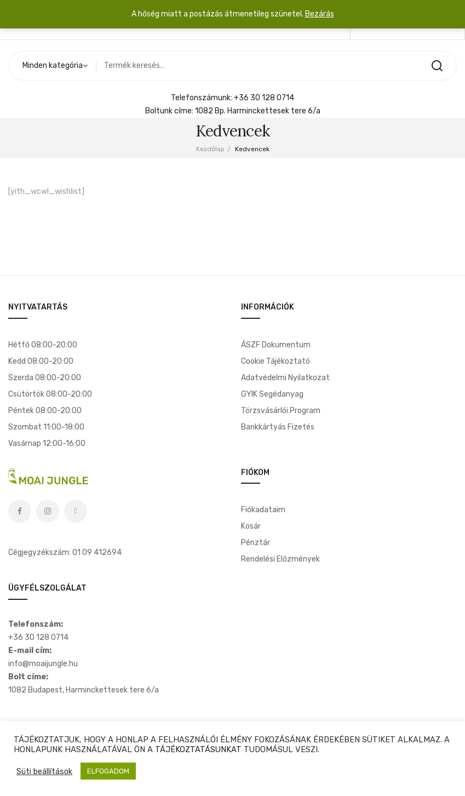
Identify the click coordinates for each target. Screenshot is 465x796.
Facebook (19, 511)
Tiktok (75, 511)
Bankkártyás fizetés (277, 427)
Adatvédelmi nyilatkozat (285, 377)
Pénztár (255, 542)
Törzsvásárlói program (280, 410)
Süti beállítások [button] (44, 771)
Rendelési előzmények (280, 559)
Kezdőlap (210, 149)
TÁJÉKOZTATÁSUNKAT (198, 749)
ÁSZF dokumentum (276, 345)
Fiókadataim (263, 509)
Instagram (47, 511)
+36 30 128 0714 (264, 97)
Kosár (251, 526)
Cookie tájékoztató (275, 361)
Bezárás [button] (319, 14)
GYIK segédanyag (272, 394)
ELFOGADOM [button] (108, 771)
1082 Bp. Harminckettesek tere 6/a (257, 111)
